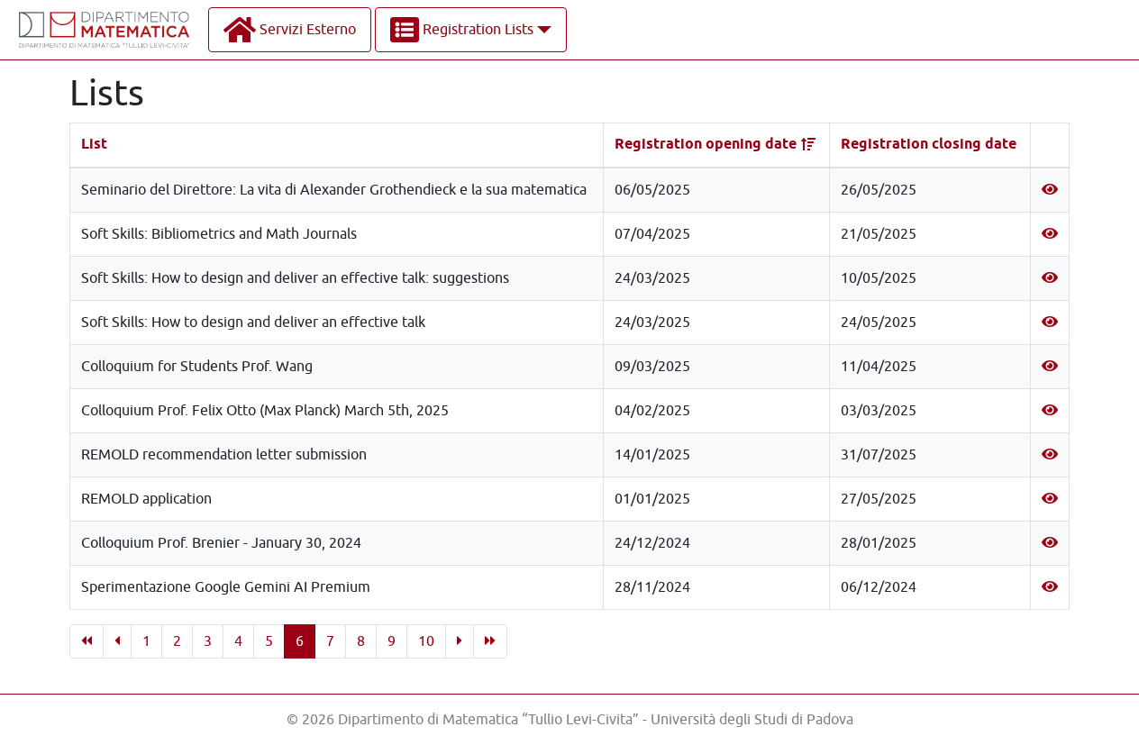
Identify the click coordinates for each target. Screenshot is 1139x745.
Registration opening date (706, 144)
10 (426, 641)
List (94, 144)
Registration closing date (928, 144)
